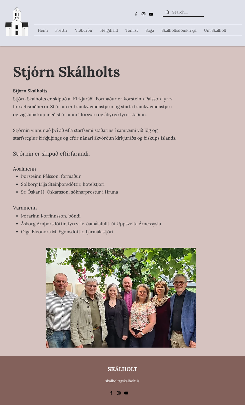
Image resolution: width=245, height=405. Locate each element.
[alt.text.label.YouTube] (151, 14)
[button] (109, 30)
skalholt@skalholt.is (122, 381)
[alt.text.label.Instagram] (143, 14)
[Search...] (182, 12)
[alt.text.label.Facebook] (136, 14)
